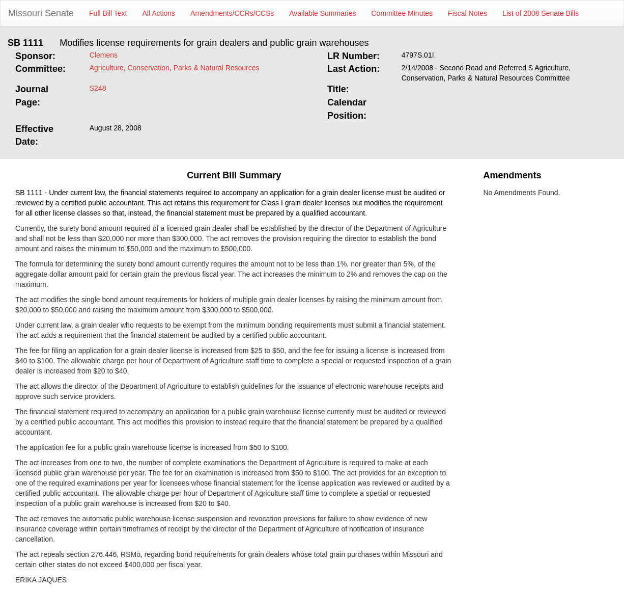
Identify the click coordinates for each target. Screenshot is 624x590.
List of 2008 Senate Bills (540, 13)
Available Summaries (322, 13)
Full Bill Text (108, 13)
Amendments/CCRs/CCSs (232, 13)
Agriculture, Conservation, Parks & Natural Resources (175, 68)
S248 (98, 88)
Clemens (104, 55)
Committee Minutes (402, 13)
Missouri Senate (41, 13)
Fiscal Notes (467, 13)
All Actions (159, 13)
